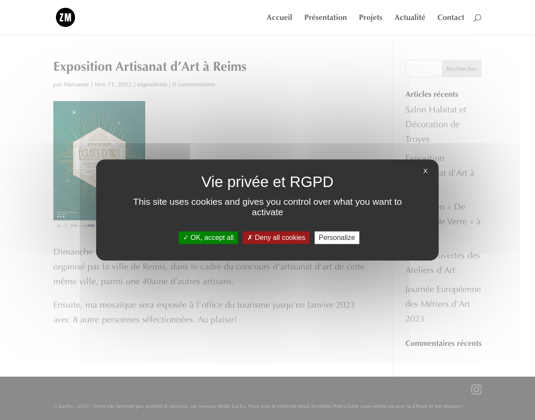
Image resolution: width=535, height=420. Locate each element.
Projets (370, 18)
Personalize (337, 237)
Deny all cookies (276, 237)
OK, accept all (208, 237)
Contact (450, 18)
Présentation (325, 18)
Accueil (279, 18)
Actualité (410, 18)
